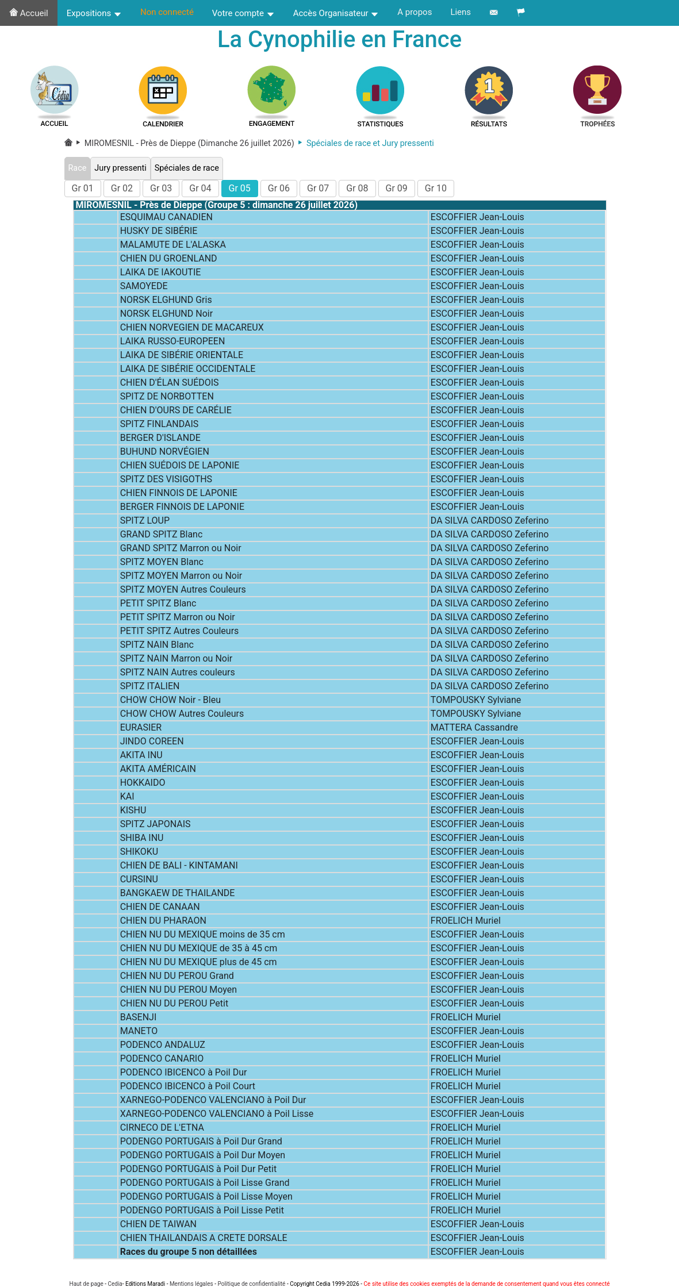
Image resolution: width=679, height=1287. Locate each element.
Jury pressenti (120, 168)
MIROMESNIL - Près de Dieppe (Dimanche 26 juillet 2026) (183, 143)
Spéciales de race (187, 168)
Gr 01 (83, 188)
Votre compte (243, 13)
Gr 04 (200, 188)
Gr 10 (436, 188)
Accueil (28, 13)
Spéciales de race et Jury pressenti (364, 143)
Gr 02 (122, 188)
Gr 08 (357, 188)
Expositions (94, 13)
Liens (460, 12)
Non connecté (167, 12)
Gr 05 (240, 188)
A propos (414, 12)
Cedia (115, 1284)
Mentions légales (191, 1284)
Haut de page (86, 1284)
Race (77, 168)
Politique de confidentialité (251, 1284)
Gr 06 (279, 188)
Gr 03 (161, 188)
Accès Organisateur (336, 13)
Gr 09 (397, 188)
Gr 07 (318, 188)
